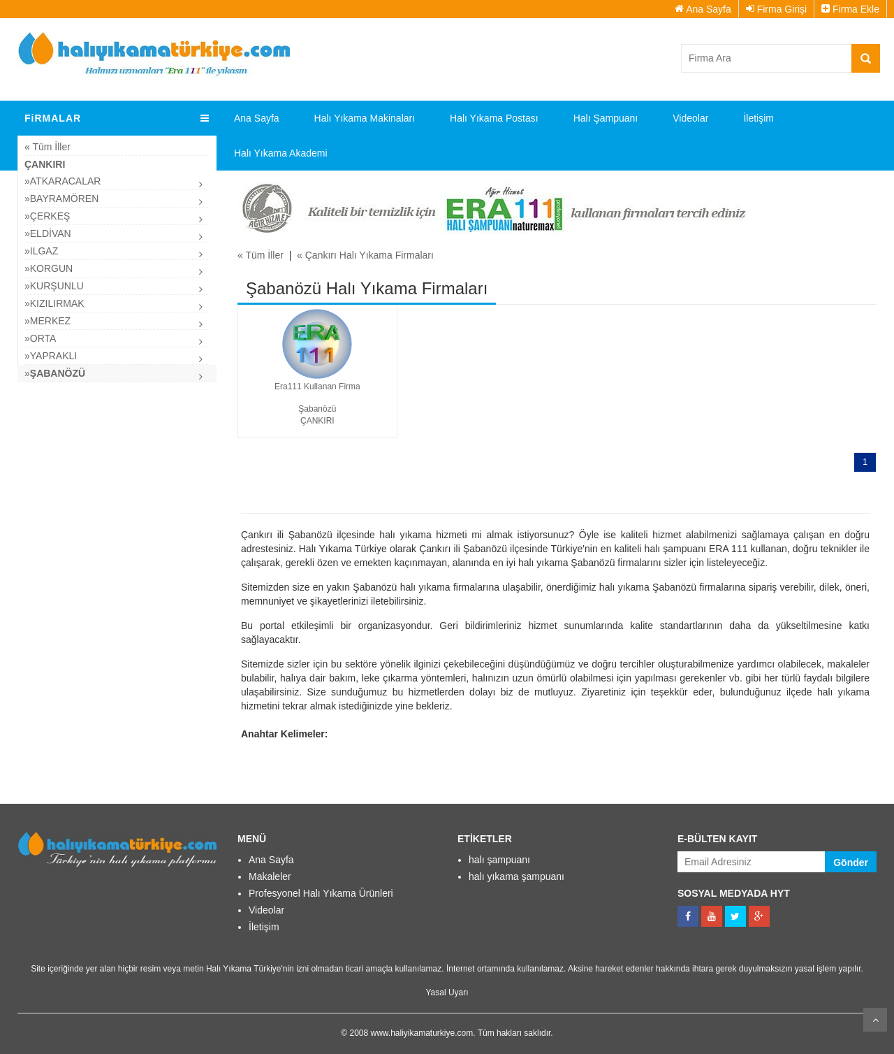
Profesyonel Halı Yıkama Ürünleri (321, 893)
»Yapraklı (50, 355)
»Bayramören (61, 198)
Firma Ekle (850, 9)
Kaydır (875, 1020)
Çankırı (44, 164)
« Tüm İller (47, 146)
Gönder (850, 862)
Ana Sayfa (703, 9)
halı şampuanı (499, 859)
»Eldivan (47, 233)
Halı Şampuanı (605, 118)
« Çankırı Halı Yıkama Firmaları (365, 255)
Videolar (690, 118)
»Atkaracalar (62, 181)
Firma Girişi (776, 9)
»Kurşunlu (54, 285)
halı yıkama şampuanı (516, 876)
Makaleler (270, 876)
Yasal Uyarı (446, 992)
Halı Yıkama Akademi (281, 153)
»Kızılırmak (54, 303)
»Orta (40, 338)
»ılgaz (41, 251)
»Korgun (48, 268)
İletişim (758, 118)
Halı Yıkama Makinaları (364, 118)
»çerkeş (47, 216)
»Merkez (47, 320)
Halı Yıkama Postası (494, 118)
